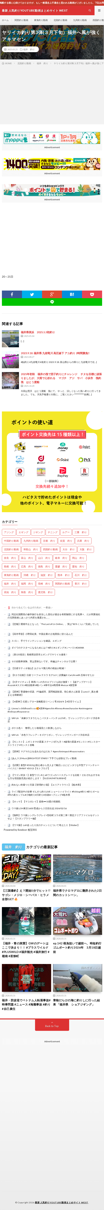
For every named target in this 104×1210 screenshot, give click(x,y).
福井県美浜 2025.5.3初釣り (38, 332)
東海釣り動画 (41, 20)
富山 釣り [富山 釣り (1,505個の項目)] (27, 557)
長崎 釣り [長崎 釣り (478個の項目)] (44, 583)
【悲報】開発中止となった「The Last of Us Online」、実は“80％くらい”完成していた (55, 624)
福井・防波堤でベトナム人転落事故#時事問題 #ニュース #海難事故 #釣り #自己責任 (26, 1004)
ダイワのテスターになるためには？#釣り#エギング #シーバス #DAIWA (48, 647)
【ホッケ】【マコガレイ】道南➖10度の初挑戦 (36, 801)
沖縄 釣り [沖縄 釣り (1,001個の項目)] (29, 575)
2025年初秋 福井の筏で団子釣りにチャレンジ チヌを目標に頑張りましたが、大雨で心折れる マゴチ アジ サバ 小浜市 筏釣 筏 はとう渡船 (62, 378)
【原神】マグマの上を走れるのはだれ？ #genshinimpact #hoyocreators (48, 751)
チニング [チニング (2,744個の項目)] (53, 532)
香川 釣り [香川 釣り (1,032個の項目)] (81, 583)
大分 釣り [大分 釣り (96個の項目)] (69, 549)
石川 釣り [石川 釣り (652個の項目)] (81, 575)
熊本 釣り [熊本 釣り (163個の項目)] (64, 575)
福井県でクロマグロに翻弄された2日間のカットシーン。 (77, 893)
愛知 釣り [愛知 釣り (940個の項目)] (78, 566)
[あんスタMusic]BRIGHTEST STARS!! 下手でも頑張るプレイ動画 (44, 758)
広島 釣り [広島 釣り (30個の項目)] (27, 566)
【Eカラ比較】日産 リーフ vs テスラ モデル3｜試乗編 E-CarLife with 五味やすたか (53, 675)
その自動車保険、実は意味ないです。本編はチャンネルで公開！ (44, 661)
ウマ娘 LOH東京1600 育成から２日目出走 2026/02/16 (39, 808)
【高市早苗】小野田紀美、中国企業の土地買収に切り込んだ (42, 634)
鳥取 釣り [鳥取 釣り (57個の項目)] (27, 592)
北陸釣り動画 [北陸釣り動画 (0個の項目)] (11, 549)
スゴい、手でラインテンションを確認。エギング (37, 640)
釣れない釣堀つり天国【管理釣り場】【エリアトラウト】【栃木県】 (47, 784)
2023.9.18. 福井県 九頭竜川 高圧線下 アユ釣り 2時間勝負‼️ (55, 353)
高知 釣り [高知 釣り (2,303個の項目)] (10, 592)
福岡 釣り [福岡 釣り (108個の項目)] (27, 583)
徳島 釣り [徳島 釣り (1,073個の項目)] (44, 566)
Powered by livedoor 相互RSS (20, 829)
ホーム (5, 20)
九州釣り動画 (80, 20)
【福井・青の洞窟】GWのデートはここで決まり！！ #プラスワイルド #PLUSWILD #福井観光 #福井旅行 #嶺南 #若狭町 (26, 950)
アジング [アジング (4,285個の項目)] (9, 532)
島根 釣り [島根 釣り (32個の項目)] (10, 566)
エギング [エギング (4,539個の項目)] (23, 532)
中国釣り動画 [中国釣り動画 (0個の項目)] (11, 540)
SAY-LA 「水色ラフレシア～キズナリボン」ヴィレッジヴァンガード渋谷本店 (50, 734)
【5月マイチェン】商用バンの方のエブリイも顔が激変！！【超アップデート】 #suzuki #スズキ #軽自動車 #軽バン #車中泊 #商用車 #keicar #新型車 (50, 683)
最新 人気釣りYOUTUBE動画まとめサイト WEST (61, 1202)
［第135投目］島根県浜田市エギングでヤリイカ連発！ (40, 654)
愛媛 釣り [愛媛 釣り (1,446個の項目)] (61, 566)
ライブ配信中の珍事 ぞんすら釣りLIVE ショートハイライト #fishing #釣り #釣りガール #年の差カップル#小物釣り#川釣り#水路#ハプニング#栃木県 (53, 793)
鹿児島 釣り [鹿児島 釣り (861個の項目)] (45, 592)
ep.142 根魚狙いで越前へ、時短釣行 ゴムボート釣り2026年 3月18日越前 (77, 948)
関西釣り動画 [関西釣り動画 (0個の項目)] (62, 583)
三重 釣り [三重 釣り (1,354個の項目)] (80, 532)
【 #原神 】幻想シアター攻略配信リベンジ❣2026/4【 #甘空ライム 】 (47, 701)
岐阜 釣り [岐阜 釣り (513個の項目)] (61, 557)
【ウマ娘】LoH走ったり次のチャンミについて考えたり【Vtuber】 (46, 825)
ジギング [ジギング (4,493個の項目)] (38, 532)
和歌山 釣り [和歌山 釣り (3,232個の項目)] (30, 549)
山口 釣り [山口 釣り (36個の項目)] (44, 557)
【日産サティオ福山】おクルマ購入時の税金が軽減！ (39, 668)
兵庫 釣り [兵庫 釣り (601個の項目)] (83, 540)
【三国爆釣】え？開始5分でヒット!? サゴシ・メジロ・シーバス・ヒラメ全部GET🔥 (26, 895)
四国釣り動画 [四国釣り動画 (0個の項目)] (50, 549)
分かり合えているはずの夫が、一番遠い (32, 607)
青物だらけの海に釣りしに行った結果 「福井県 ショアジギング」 (76, 1002)
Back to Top (52, 1026)
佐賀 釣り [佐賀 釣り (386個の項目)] (66, 540)
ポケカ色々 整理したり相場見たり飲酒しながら (37, 728)
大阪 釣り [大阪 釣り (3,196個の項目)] (86, 549)
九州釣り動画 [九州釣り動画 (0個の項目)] (30, 540)
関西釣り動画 (21, 20)
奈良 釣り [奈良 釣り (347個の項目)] (10, 557)
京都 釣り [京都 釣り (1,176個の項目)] (49, 540)
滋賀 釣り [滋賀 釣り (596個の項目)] (47, 575)
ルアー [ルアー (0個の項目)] (66, 532)
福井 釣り (29, 49)
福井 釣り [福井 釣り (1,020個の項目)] (10, 583)
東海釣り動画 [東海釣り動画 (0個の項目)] (11, 575)
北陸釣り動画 (60, 20)
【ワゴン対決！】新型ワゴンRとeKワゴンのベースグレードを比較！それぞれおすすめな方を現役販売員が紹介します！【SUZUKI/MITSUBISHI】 (54, 777)
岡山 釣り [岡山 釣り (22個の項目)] (78, 557)
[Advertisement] (52, 94)
